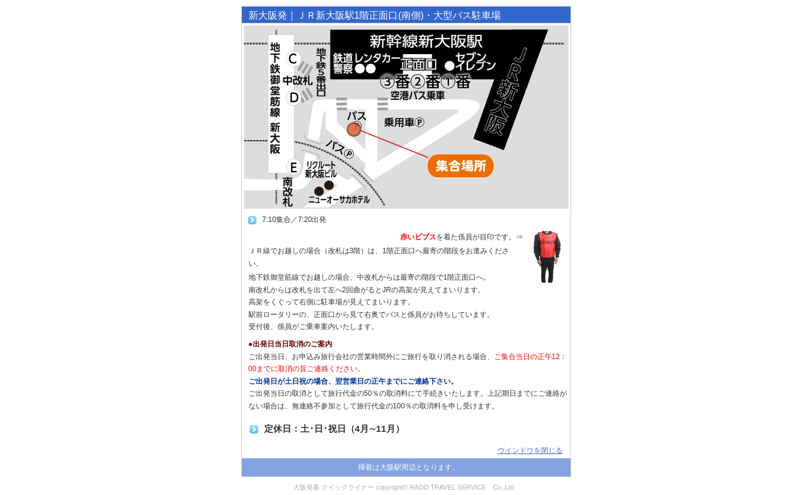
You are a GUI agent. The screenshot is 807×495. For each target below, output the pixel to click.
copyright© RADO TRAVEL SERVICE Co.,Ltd (445, 487)
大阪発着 (306, 487)
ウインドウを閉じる (530, 450)
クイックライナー (347, 487)
